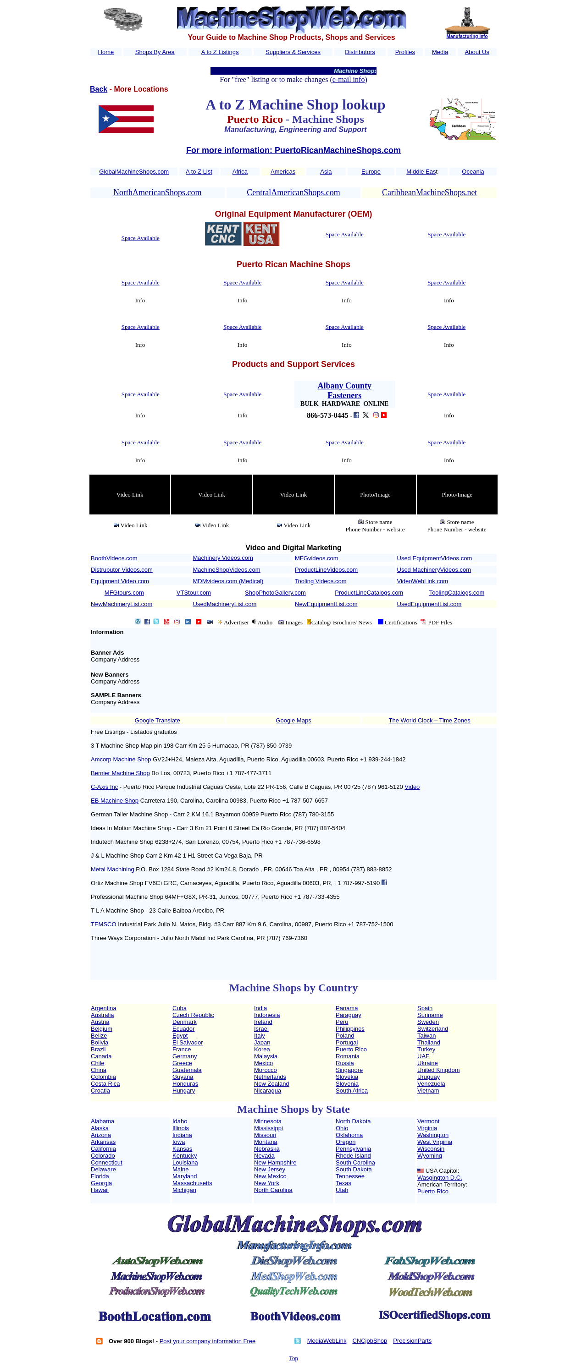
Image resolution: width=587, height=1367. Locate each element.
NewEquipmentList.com (326, 604)
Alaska (100, 1128)
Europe (371, 171)
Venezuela (431, 1083)
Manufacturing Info (467, 36)
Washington (433, 1135)
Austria (100, 1021)
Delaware (103, 1169)
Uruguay (428, 1076)
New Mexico (270, 1176)
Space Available (141, 238)
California (103, 1148)
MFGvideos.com (316, 558)
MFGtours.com (124, 592)
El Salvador (187, 1042)
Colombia (103, 1076)
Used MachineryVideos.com (434, 569)
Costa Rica (105, 1083)
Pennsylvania (353, 1148)
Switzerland (432, 1028)
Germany (184, 1056)
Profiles (405, 52)
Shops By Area (155, 52)
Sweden (428, 1021)
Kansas (182, 1148)
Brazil (98, 1049)
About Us (477, 52)
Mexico (263, 1063)
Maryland (184, 1176)
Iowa (178, 1141)
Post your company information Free (208, 1341)
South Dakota (354, 1169)
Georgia (101, 1183)
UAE (423, 1056)
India (260, 1008)
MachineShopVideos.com (226, 569)
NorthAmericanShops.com (157, 192)
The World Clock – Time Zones (430, 720)
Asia (326, 171)
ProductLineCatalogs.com (369, 592)
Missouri (265, 1135)
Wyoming (429, 1155)
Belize (99, 1035)
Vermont (428, 1121)
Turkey (426, 1049)
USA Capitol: (443, 1170)
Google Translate (157, 720)
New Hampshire (275, 1162)
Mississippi (268, 1128)
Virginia (427, 1128)
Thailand (428, 1042)
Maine (180, 1169)
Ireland (263, 1021)
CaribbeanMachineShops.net (429, 192)
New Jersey (269, 1169)
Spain (424, 1008)
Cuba (179, 1008)
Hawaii (100, 1190)
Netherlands (270, 1076)
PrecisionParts (412, 1340)
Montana (265, 1141)
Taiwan (426, 1035)
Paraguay (348, 1015)
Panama (347, 1008)
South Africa (352, 1090)
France (181, 1049)
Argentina (103, 1008)
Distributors (360, 52)
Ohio (342, 1128)
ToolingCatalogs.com (457, 592)
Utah (342, 1190)
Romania (348, 1056)
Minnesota (268, 1121)
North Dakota (353, 1121)
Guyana (183, 1076)
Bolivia (99, 1042)
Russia (345, 1063)
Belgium (101, 1028)
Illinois (180, 1128)
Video (412, 786)
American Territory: (442, 1184)
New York (266, 1183)
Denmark (184, 1021)
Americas (283, 171)
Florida (100, 1176)
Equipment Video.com (120, 581)
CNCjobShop (369, 1340)
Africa (240, 171)
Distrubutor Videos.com (122, 569)
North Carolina (273, 1190)
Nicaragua (267, 1090)
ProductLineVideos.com (326, 569)
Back (98, 89)
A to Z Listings (220, 52)
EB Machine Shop (114, 800)
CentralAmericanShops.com (293, 192)
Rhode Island (353, 1155)
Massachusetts (192, 1183)
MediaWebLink (327, 1340)
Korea (262, 1049)
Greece (182, 1063)
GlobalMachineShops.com (134, 171)
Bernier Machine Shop (120, 773)
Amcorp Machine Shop (121, 759)
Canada (101, 1056)
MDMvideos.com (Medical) (228, 581)
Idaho (180, 1121)
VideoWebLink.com (423, 581)
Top (293, 1358)
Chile (98, 1063)
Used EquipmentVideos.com (434, 558)
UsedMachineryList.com (225, 604)
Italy (259, 1035)
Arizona (101, 1135)
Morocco (265, 1069)
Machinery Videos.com (223, 557)
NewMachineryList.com (121, 604)
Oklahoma (349, 1135)
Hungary (183, 1090)
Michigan (184, 1190)
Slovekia (347, 1076)
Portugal (347, 1042)
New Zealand (271, 1083)
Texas (343, 1183)
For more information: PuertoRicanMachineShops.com (293, 150)
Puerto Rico (351, 1049)
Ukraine (427, 1063)
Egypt (180, 1035)
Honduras (185, 1083)
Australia (102, 1015)
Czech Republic (193, 1015)
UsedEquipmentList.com (429, 604)
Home (106, 52)
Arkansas (103, 1141)
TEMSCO (103, 924)
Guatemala (187, 1069)
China (98, 1069)
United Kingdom (438, 1069)
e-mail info (348, 79)
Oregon (345, 1141)
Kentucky (184, 1155)
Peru (342, 1021)
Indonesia (267, 1015)
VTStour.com (194, 592)
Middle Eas (421, 171)
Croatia (100, 1090)
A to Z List (199, 171)
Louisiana (185, 1162)
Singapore (349, 1069)
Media (440, 52)
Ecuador (183, 1028)
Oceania (473, 171)
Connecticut (106, 1162)
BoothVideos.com (114, 558)
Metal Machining (112, 869)
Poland (345, 1035)
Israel (261, 1028)
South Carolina (355, 1162)
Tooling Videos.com (321, 581)
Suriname (430, 1015)
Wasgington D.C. (439, 1177)
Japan (262, 1042)
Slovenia (347, 1083)
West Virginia (434, 1141)
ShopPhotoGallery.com (275, 592)
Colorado (103, 1155)
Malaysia (265, 1056)
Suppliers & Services (293, 52)
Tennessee (350, 1176)
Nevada (264, 1155)
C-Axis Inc (104, 786)
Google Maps (293, 720)
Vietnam (428, 1090)
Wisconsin (430, 1148)
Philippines (350, 1028)
